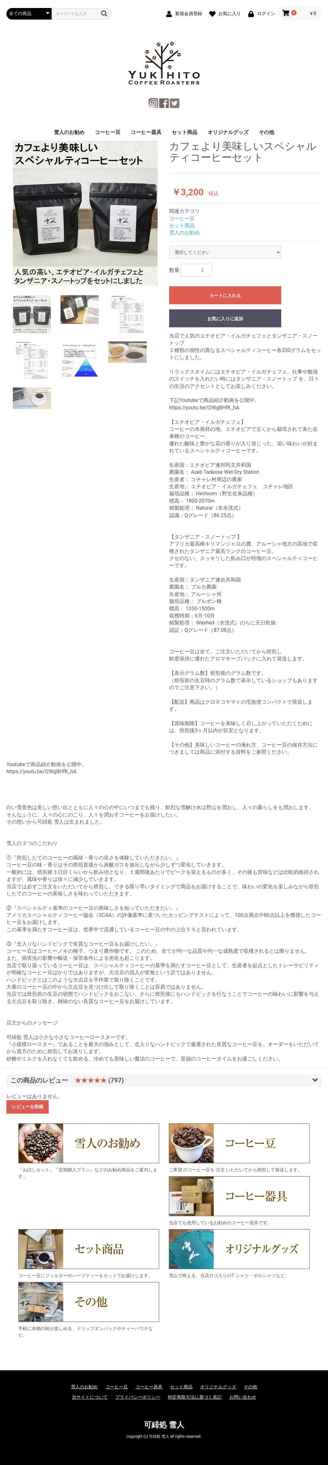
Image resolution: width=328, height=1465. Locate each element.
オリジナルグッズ (228, 132)
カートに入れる (225, 295)
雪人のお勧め (69, 132)
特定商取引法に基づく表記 (195, 1397)
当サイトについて (90, 1397)
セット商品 (184, 132)
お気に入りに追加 (225, 318)
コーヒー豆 (107, 132)
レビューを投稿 (27, 1106)
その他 (266, 132)
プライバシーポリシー (137, 1397)
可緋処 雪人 (164, 1424)
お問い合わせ (242, 1397)
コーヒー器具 (146, 132)
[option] (85, 213)
